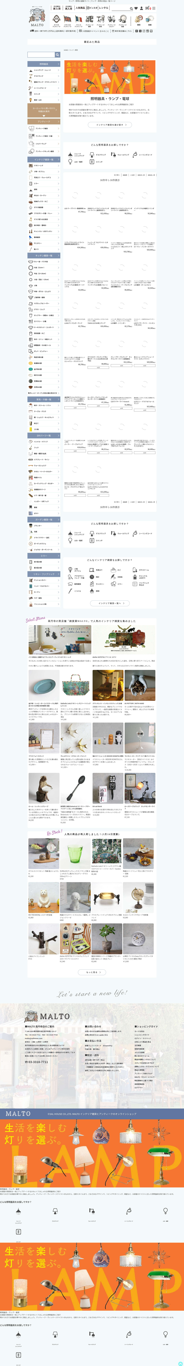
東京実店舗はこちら (123, 31)
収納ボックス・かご (38, 201)
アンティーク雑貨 (38, 128)
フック (33, 447)
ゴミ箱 (33, 429)
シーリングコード (37, 88)
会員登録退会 (139, 1084)
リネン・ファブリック (43, 574)
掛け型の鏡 (35, 562)
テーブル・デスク (37, 411)
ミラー (33, 183)
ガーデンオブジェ (37, 543)
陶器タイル (35, 477)
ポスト (33, 513)
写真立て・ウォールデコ (39, 177)
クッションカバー (37, 580)
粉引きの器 (35, 375)
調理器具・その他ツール (39, 345)
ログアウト (138, 1087)
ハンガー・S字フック (38, 501)
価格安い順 (141, 175)
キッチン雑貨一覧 (43, 255)
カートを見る (139, 1031)
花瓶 (32, 531)
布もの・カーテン (37, 195)
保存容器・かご (36, 333)
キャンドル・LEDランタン (40, 231)
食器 (149, 20)
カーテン (34, 592)
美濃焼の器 (35, 363)
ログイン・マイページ (142, 1038)
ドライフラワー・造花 (38, 537)
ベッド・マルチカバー (38, 586)
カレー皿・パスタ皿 (38, 261)
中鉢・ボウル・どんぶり (39, 291)
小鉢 (32, 285)
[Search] (121, 9)
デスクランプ (35, 76)
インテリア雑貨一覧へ (110, 603)
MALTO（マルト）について (144, 1077)
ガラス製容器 (35, 207)
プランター (35, 525)
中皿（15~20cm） (37, 273)
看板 (32, 507)
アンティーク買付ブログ (143, 1073)
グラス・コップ (36, 309)
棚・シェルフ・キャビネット (41, 417)
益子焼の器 (35, 369)
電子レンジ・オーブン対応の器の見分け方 (42, 393)
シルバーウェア (37, 143)
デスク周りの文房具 (38, 219)
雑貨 (138, 20)
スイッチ (34, 94)
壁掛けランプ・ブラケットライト (42, 82)
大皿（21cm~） (36, 267)
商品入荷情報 (139, 1070)
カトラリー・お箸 (37, 321)
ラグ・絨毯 (35, 598)
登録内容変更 (139, 1049)
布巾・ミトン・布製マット (40, 339)
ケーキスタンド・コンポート (41, 327)
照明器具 (44, 63)
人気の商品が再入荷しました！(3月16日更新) (92, 834)
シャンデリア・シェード (39, 70)
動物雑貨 (34, 237)
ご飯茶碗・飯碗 (36, 297)
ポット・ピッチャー (38, 351)
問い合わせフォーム (141, 1056)
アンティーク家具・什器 (40, 136)
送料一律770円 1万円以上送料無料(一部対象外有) (53, 31)
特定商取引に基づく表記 (143, 1080)
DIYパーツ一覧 (44, 435)
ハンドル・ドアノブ (38, 441)
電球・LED (35, 100)
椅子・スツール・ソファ (39, 405)
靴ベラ (33, 249)
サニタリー (35, 243)
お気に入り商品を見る (142, 1042)
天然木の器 (35, 387)
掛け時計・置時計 (37, 225)
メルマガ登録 (139, 1052)
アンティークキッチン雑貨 (41, 151)
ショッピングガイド (141, 1035)
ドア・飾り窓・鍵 (37, 495)
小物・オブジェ (36, 171)
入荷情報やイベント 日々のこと (94, 31)
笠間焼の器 (35, 381)
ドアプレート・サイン (38, 459)
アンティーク (44, 121)
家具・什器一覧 (43, 399)
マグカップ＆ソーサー (38, 303)
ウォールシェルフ (37, 465)
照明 (32, 189)
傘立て (33, 423)
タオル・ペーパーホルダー (40, 471)
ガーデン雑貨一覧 (43, 519)
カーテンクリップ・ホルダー (41, 483)
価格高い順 (151, 175)
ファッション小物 (37, 604)
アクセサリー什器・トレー (40, 213)
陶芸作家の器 (35, 357)
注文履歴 (137, 1045)
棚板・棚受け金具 (37, 453)
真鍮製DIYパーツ (37, 489)
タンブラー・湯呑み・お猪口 (41, 315)
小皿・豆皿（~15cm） (39, 279)
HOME (66, 50)
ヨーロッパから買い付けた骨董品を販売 (44, 110)
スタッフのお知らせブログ (144, 1063)
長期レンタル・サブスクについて (146, 1066)
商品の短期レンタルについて (145, 1059)
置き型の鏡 (35, 568)
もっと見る (92, 972)
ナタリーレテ (35, 165)
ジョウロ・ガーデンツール (40, 549)
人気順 (132, 175)
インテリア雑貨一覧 (43, 159)
